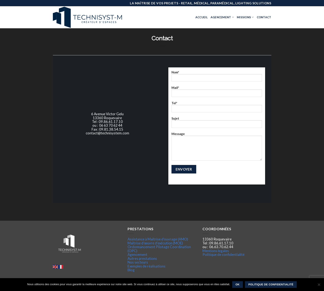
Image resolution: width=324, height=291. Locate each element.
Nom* (216, 78)
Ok (238, 284)
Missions (245, 17)
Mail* (216, 93)
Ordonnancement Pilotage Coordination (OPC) (159, 249)
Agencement (222, 17)
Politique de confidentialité (223, 254)
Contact (264, 17)
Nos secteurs (138, 262)
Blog (131, 270)
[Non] (319, 285)
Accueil (201, 17)
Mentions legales (215, 251)
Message (216, 147)
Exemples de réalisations (146, 266)
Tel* (216, 108)
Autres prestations (142, 258)
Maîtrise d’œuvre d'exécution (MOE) (155, 243)
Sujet (216, 124)
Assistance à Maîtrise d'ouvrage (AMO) (158, 239)
